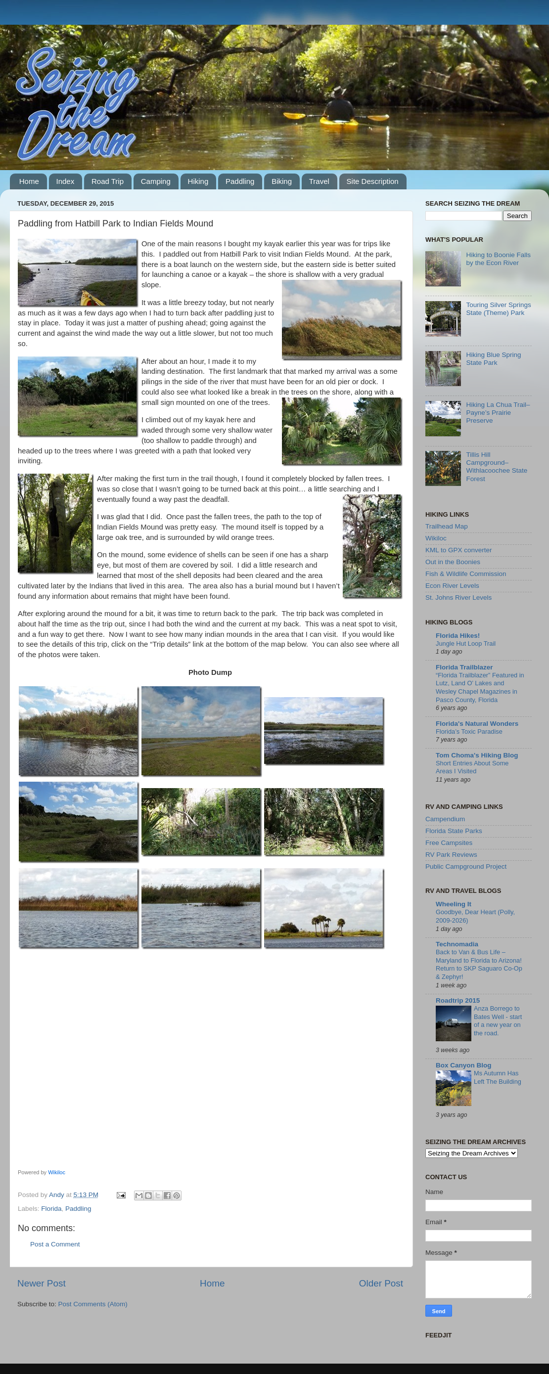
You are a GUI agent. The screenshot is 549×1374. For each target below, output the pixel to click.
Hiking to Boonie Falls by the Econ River (498, 258)
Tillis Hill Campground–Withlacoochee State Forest (496, 467)
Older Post (381, 1283)
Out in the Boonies (452, 562)
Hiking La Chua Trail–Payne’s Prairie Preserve (498, 412)
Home (29, 181)
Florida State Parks (453, 831)
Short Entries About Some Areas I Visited (472, 767)
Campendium (445, 819)
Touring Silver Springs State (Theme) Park (498, 308)
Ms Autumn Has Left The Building (497, 1077)
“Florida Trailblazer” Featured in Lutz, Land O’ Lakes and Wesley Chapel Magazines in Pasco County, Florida (480, 687)
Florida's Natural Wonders (477, 723)
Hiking (198, 181)
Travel (319, 181)
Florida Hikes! (458, 635)
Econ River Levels (452, 585)
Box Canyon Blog (464, 1065)
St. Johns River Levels (458, 597)
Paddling (240, 181)
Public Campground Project (465, 866)
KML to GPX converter (458, 550)
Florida (51, 1208)
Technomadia (457, 944)
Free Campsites (448, 842)
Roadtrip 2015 (458, 1000)
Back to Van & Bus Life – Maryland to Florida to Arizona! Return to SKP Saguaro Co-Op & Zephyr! (479, 964)
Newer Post (41, 1283)
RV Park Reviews (451, 854)
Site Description (373, 181)
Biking (282, 181)
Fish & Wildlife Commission (465, 573)
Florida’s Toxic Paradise (469, 731)
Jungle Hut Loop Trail (466, 643)
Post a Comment (55, 1244)
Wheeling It (453, 904)
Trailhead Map (446, 526)
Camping (156, 181)
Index (65, 181)
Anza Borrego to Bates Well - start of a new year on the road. (498, 1021)
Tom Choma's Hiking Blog (477, 755)
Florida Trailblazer (464, 667)
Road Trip (108, 181)
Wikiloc (56, 1172)
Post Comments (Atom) (93, 1304)
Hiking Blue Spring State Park (493, 358)
